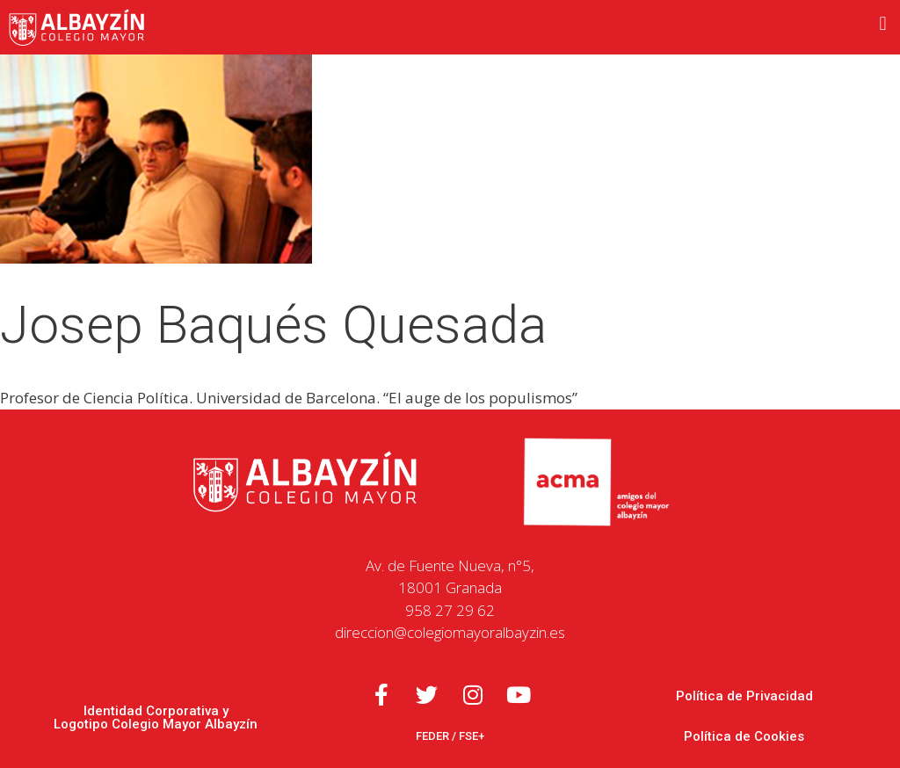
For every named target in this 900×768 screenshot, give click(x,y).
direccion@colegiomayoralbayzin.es (450, 632)
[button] (883, 23)
